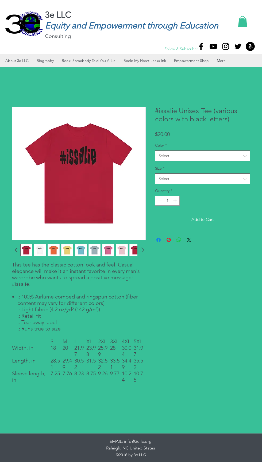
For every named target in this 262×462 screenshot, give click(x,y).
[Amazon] (250, 46)
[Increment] (175, 200)
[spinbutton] (167, 200)
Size (159, 168)
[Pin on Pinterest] (168, 240)
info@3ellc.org (138, 441)
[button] (242, 21)
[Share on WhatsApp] (179, 240)
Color (161, 145)
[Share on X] (189, 240)
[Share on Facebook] (158, 240)
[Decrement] (159, 200)
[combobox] (202, 155)
